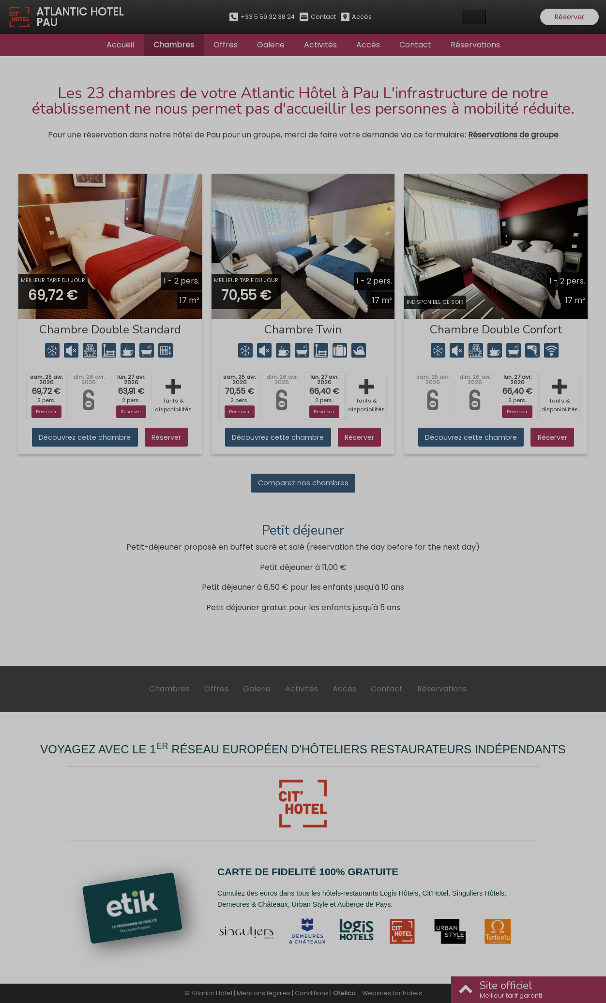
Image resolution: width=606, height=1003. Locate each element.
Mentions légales (263, 993)
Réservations (475, 44)
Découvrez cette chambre (85, 437)
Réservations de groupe (513, 134)
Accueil (120, 44)
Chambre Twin (303, 329)
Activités (320, 44)
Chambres (173, 44)
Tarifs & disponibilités (173, 396)
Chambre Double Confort (496, 329)
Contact (415, 44)
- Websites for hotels (377, 993)
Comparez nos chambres (303, 483)
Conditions (312, 993)
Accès (368, 44)
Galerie (271, 44)
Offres (225, 44)
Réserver (569, 17)
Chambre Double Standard (110, 329)
